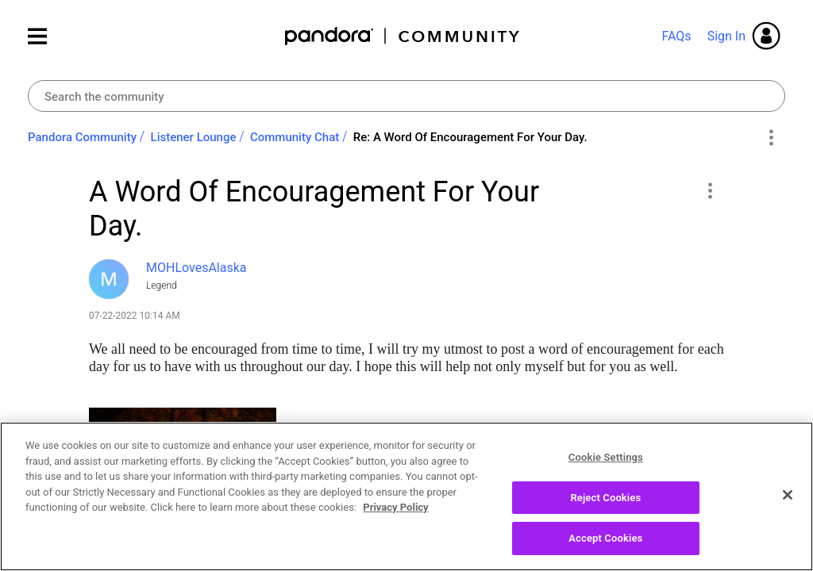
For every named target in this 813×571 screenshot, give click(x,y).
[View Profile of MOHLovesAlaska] (196, 267)
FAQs (676, 36)
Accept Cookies (605, 548)
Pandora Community (403, 36)
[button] (709, 190)
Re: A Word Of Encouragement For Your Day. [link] (470, 137)
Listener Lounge (194, 137)
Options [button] (770, 138)
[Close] (787, 504)
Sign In (726, 36)
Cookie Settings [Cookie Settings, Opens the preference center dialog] (605, 467)
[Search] (406, 96)
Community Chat (294, 137)
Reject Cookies (605, 506)
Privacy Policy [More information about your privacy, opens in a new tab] (395, 517)
